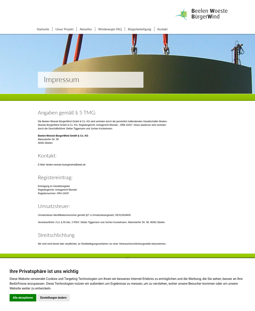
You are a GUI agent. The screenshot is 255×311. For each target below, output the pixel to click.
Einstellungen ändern (53, 297)
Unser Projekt (64, 29)
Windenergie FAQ (110, 29)
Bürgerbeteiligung (139, 29)
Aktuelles (86, 29)
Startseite (43, 29)
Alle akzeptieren (23, 297)
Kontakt (162, 29)
